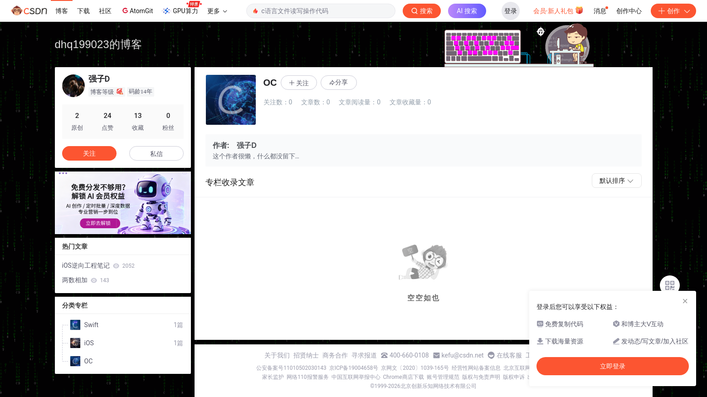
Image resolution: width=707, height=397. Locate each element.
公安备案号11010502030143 (291, 368)
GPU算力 (181, 8)
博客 (61, 11)
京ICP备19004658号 (354, 368)
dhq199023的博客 (98, 44)
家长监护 (273, 377)
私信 (156, 153)
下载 (83, 11)
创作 (673, 11)
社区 (105, 11)
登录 (510, 11)
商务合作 (335, 355)
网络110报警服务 (307, 377)
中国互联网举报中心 (356, 377)
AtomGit (137, 10)
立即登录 (612, 366)
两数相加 (85, 280)
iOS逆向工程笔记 (98, 265)
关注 (89, 153)
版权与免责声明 (481, 377)
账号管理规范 (443, 377)
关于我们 (277, 355)
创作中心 (629, 11)
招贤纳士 (306, 355)
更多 (217, 11)
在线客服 (509, 355)
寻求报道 (364, 355)
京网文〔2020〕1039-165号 (415, 368)
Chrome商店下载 (403, 377)
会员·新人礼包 (558, 10)
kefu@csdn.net (463, 355)
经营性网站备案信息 (476, 368)
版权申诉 (514, 377)
